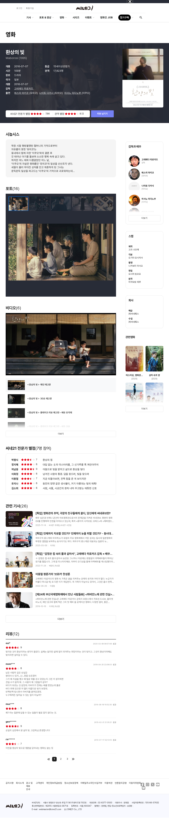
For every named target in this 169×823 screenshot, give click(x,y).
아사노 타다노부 (73, 93)
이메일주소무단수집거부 (91, 783)
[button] (110, 205)
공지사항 (10, 783)
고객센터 (40, 783)
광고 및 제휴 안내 (29, 786)
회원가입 (30, 8)
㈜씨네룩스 (134, 313)
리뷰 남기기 (102, 113)
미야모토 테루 (135, 282)
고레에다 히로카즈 (24, 88)
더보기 (61, 433)
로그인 (19, 8)
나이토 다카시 (46, 93)
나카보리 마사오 (136, 266)
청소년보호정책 (71, 783)
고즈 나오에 (134, 249)
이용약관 (108, 783)
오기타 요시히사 (136, 257)
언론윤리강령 (121, 783)
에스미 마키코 (21, 93)
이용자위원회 (135, 783)
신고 (114, 644)
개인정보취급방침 (54, 783)
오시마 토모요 (135, 274)
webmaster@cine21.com (50, 809)
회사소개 (20, 783)
